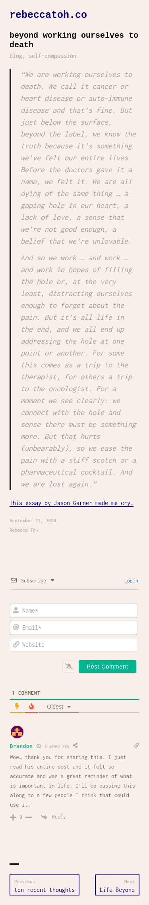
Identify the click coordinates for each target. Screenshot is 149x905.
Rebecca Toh (24, 529)
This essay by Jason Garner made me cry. (72, 503)
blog (16, 55)
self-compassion (52, 55)
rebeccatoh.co (48, 15)
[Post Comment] (107, 666)
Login (130, 581)
